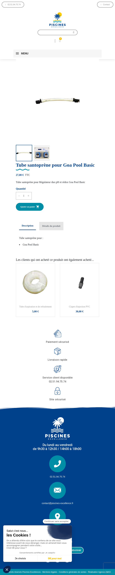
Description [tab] (27, 225)
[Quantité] (23, 195)
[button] (13, 5)
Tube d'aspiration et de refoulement (35, 306)
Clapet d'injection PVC (79, 306)
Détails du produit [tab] (51, 226)
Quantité (21, 188)
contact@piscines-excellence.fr (57, 503)
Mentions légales (49, 572)
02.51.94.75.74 (57, 476)
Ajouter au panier (29, 206)
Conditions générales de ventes (72, 572)
